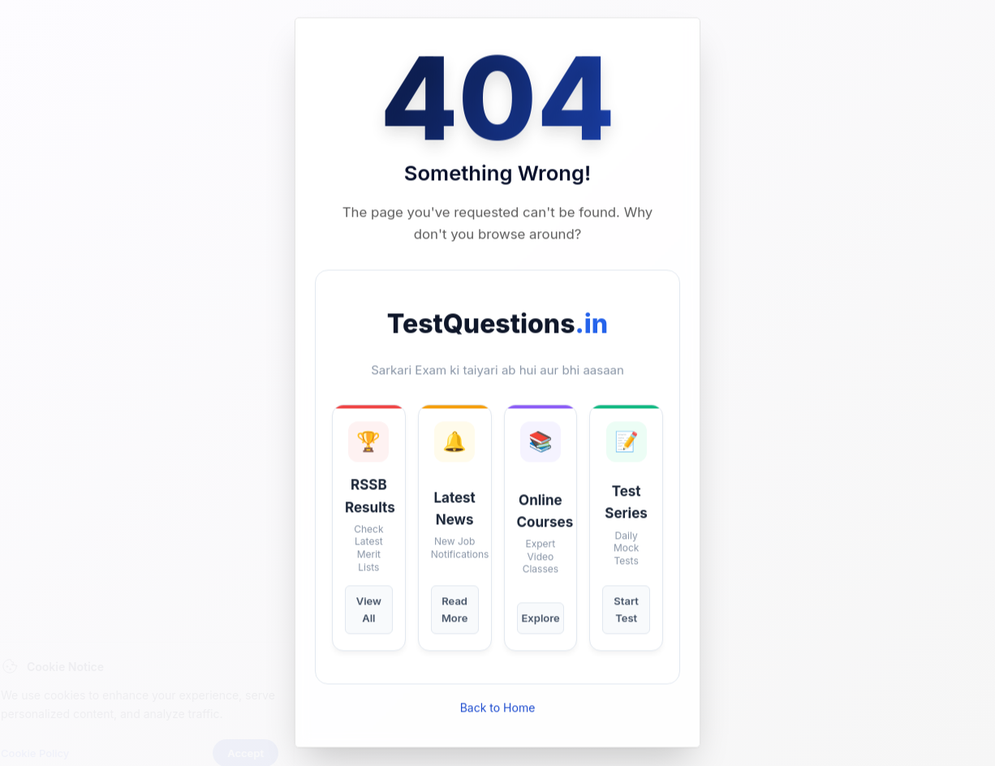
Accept (275, 723)
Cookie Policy (65, 723)
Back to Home (498, 708)
